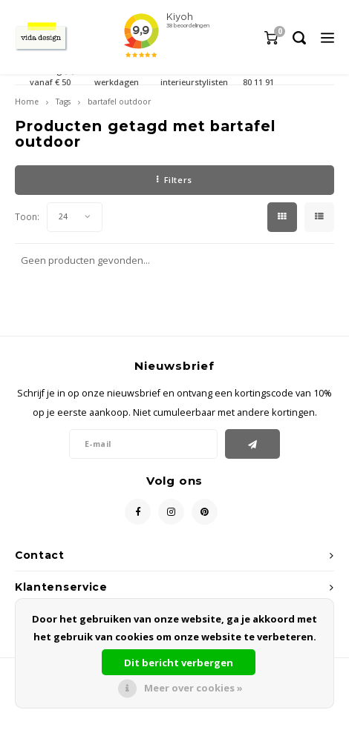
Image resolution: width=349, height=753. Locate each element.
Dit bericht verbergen (178, 662)
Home (27, 101)
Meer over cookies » (193, 687)
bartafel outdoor (119, 101)
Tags (63, 101)
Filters (174, 179)
